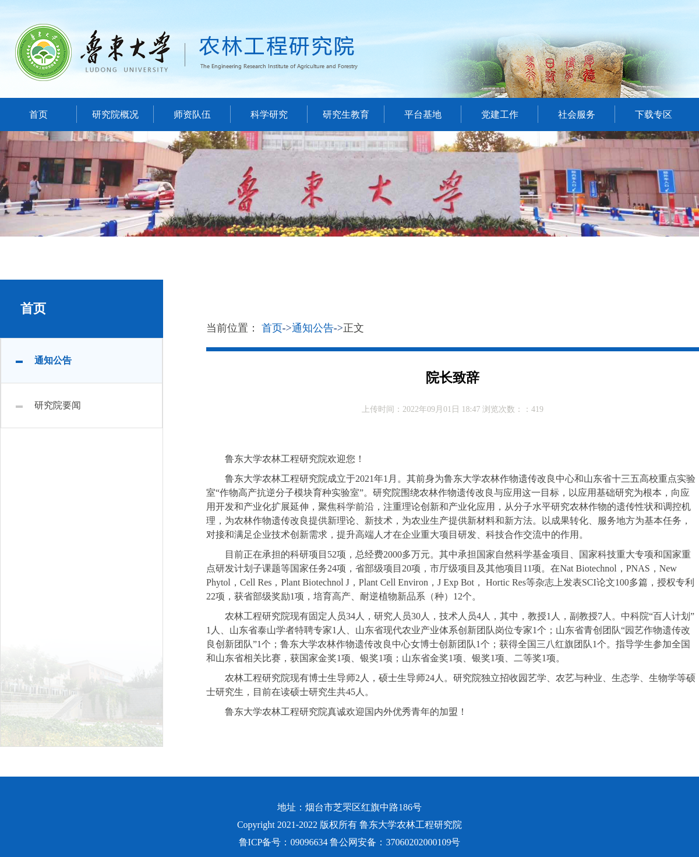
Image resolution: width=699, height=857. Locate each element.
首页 (38, 114)
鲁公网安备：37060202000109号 (395, 842)
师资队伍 (192, 114)
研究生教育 (346, 114)
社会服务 (576, 114)
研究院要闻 (57, 405)
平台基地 (423, 114)
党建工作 (499, 114)
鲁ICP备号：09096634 (283, 842)
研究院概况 (115, 114)
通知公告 (53, 360)
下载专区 (653, 114)
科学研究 (269, 114)
